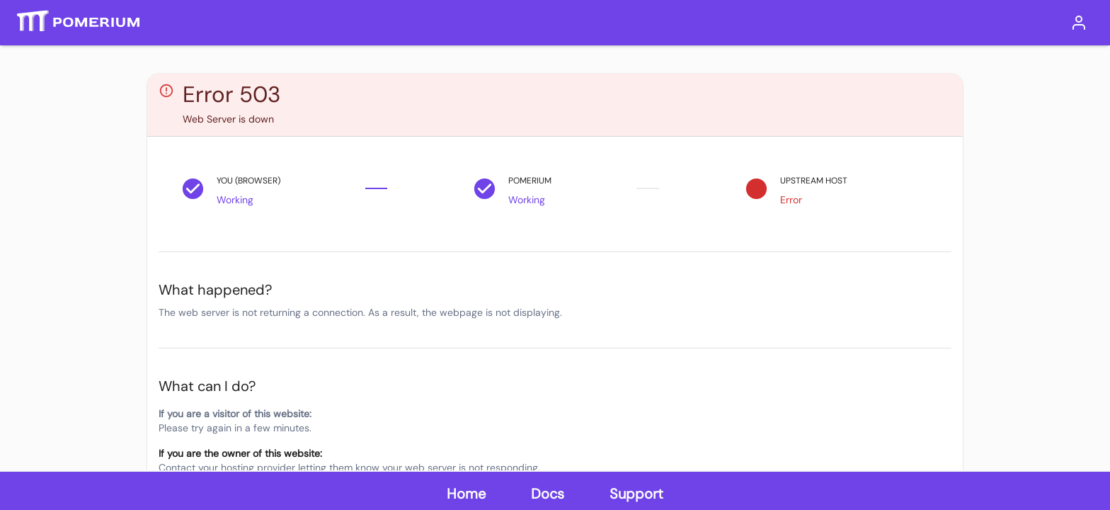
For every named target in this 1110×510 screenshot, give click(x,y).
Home (466, 493)
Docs (547, 493)
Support (636, 493)
